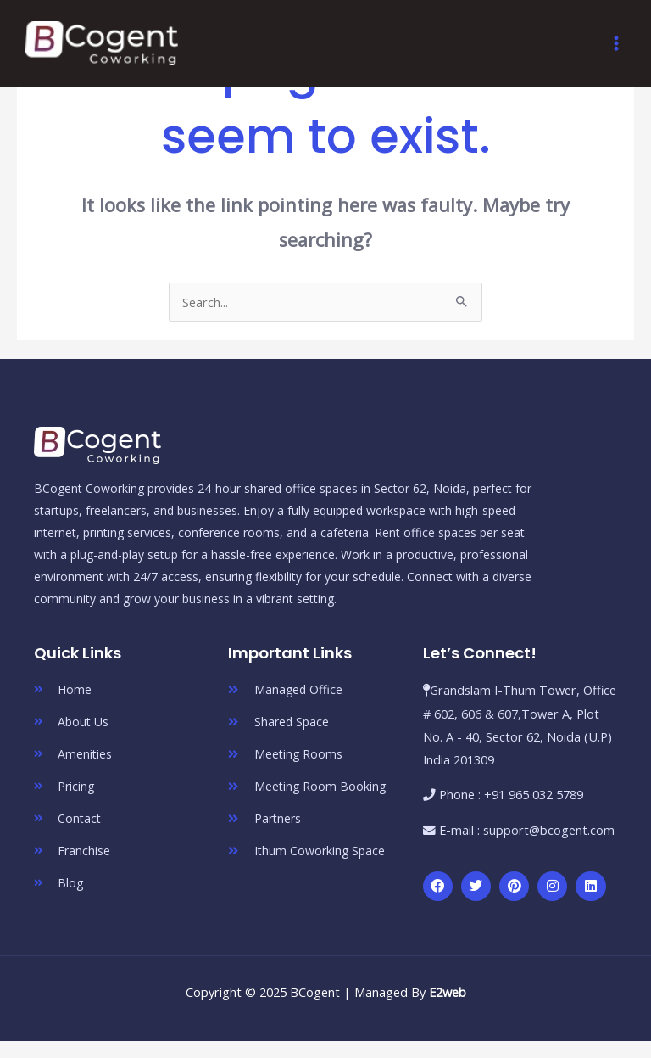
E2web (447, 991)
